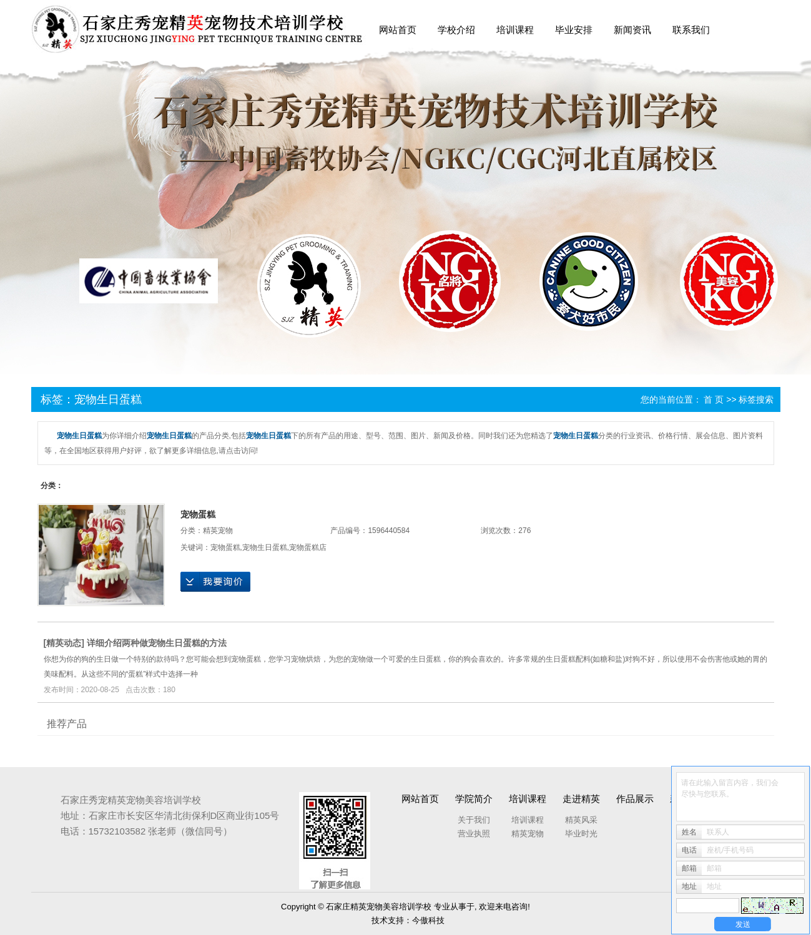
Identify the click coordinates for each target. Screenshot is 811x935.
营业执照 (474, 833)
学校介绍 (456, 29)
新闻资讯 (632, 29)
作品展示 (635, 798)
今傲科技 (428, 920)
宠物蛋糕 (197, 514)
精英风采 (581, 820)
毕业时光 (581, 833)
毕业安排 (573, 29)
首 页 (714, 399)
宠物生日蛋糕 (264, 547)
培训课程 (515, 29)
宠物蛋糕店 (308, 547)
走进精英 (581, 798)
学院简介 (474, 798)
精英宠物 (218, 530)
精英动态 (63, 643)
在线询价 (215, 582)
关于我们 (474, 820)
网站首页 (397, 29)
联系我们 (691, 29)
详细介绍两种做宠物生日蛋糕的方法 (157, 643)
